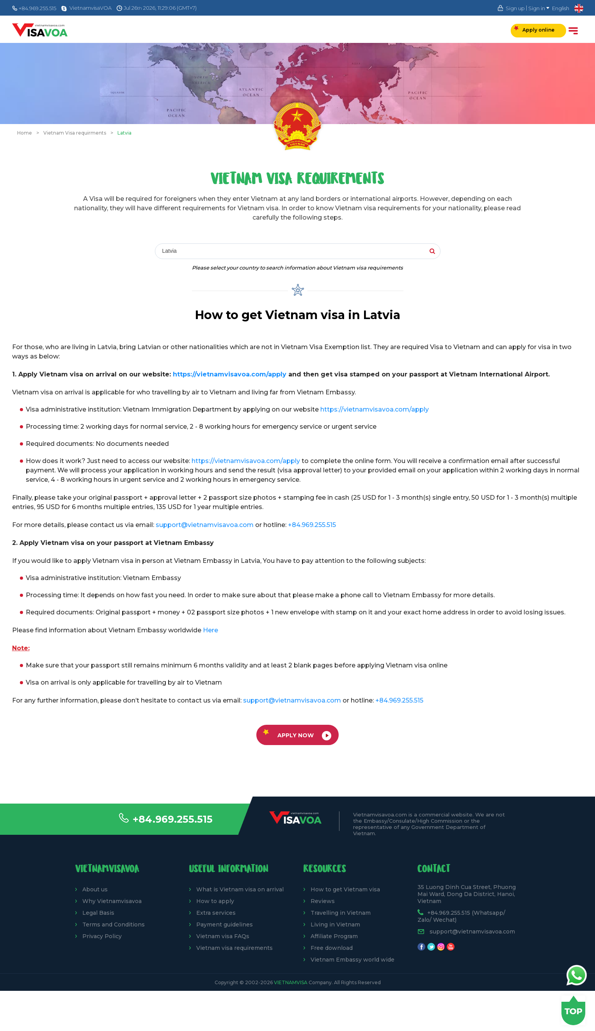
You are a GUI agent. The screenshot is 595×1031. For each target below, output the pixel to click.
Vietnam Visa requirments (74, 133)
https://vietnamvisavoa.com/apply (229, 374)
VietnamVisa (290, 982)
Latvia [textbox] (169, 251)
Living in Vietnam (335, 924)
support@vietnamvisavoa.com (205, 525)
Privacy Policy (102, 936)
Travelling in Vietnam (341, 912)
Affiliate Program (334, 936)
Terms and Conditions (113, 924)
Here (210, 630)
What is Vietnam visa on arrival (240, 889)
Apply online (534, 29)
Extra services (216, 912)
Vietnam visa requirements (234, 947)
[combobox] (269, 251)
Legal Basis (98, 912)
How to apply (215, 901)
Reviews (323, 901)
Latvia (124, 133)
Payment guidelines (224, 924)
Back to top (573, 1010)
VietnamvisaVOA (90, 8)
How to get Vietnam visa (345, 889)
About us (95, 889)
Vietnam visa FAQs (222, 936)
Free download (332, 947)
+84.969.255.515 (173, 819)
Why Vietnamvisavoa (112, 901)
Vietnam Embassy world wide (352, 959)
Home (24, 133)
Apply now (297, 734)
